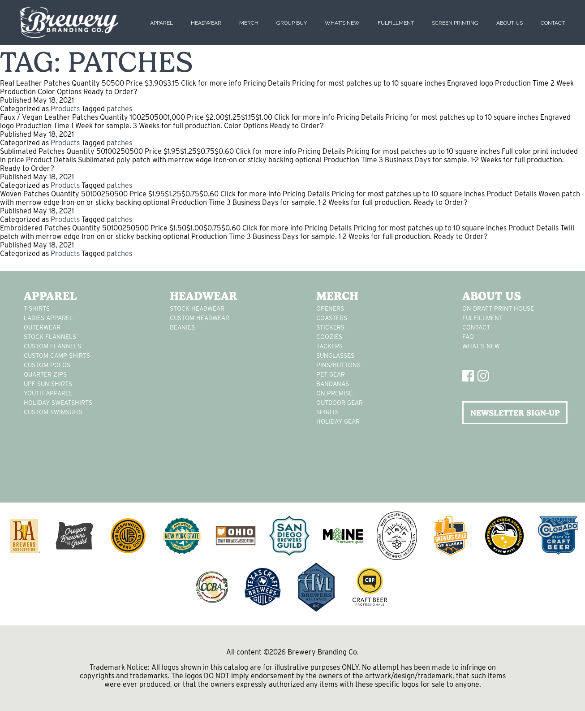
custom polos (47, 365)
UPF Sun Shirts (48, 383)
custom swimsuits (53, 412)
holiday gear (338, 421)
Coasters (331, 317)
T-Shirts (37, 308)
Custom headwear (199, 317)
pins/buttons (338, 365)
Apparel (161, 23)
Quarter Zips (45, 374)
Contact (553, 23)
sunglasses (335, 355)
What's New (342, 23)
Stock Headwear (197, 308)
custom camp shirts (57, 355)
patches (119, 108)
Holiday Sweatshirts (58, 402)
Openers (330, 308)
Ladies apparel (48, 317)
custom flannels (52, 346)
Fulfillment (396, 23)
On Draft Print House (498, 308)
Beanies (182, 327)
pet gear (330, 374)
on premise (334, 393)
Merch (248, 23)
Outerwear (42, 327)
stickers (330, 327)
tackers (329, 346)
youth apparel (48, 393)
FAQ (468, 336)
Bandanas (332, 383)
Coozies (329, 336)
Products (65, 108)
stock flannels (50, 336)
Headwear (206, 23)
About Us (509, 23)
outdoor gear (339, 402)
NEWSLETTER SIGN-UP (515, 412)
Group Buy (291, 23)
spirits (327, 412)
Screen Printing (455, 23)
